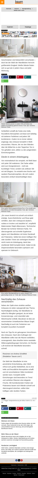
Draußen (24, 473)
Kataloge (28, 27)
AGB (26, 465)
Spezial (15, 475)
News (33, 473)
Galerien (10, 27)
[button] (4, 77)
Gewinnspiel (21, 475)
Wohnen (29, 473)
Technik (19, 473)
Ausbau (14, 473)
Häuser (4, 473)
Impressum (14, 465)
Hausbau (9, 473)
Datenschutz (21, 465)
